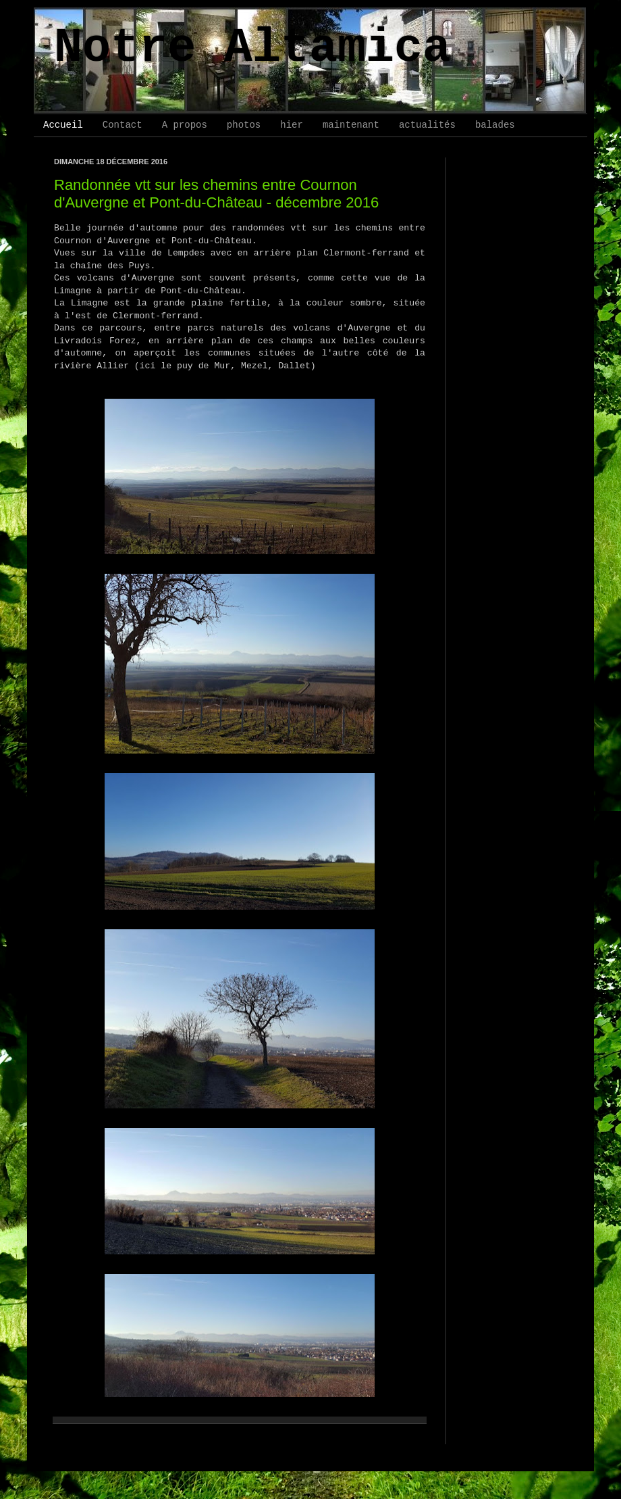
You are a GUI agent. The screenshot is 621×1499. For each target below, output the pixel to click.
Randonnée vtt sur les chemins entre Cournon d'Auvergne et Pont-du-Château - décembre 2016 (216, 193)
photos (244, 125)
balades (495, 125)
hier (291, 125)
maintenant (351, 125)
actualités (427, 125)
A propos (184, 125)
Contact (122, 125)
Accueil (63, 125)
